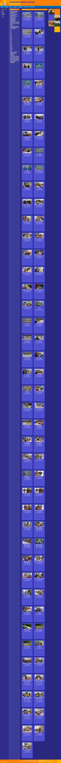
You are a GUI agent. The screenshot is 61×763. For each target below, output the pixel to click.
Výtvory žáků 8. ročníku (14, 58)
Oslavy (3, 12)
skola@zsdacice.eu (35, 761)
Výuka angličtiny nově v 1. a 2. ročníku (14, 28)
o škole (6, 6)
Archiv (3, 16)
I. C (10, 31)
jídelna (15, 6)
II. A (11, 32)
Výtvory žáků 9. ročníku (14, 59)
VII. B (11, 46)
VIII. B (11, 48)
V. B (11, 42)
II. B (11, 33)
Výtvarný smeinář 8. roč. (14, 60)
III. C (11, 38)
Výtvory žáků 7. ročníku (14, 57)
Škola (3, 10)
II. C (11, 34)
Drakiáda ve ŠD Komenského (13, 18)
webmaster (40, 761)
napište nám (32, 6)
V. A (11, 41)
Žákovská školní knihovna (13, 53)
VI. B (11, 44)
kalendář (20, 6)
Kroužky (3, 14)
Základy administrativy (14, 26)
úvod (2, 6)
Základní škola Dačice (14, 0)
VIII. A (11, 47)
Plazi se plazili (12, 17)
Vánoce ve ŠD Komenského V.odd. (14, 15)
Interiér (11, 25)
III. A (11, 35)
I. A (10, 29)
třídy (11, 6)
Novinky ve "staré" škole (14, 23)
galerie (26, 6)
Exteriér (11, 24)
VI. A (11, 43)
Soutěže (3, 13)
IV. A (11, 39)
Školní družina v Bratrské (14, 22)
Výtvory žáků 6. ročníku (14, 56)
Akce (2, 11)
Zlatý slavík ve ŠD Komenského (13, 12)
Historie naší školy (13, 52)
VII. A (11, 45)
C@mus (44, 760)
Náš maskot (12, 55)
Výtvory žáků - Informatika (12, 62)
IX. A (11, 49)
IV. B (11, 40)
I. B (10, 30)
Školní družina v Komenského (13, 20)
